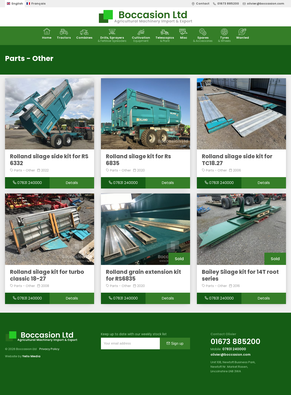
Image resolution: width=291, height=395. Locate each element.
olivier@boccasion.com (231, 354)
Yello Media (31, 356)
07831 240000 (27, 182)
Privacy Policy (49, 349)
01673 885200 (235, 341)
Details (72, 182)
